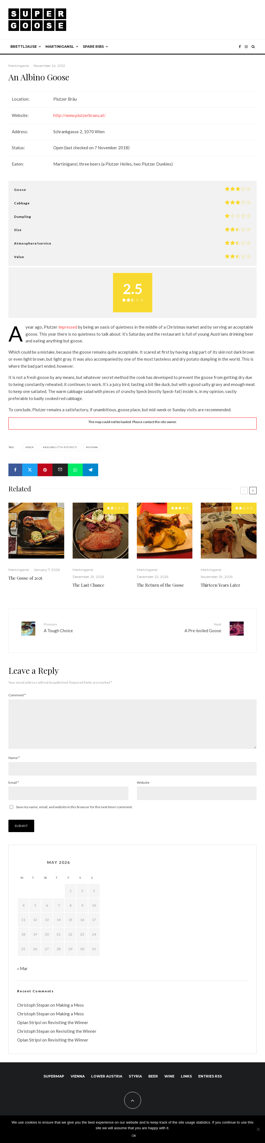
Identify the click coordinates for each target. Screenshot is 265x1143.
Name (14, 762)
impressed (67, 326)
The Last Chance (88, 585)
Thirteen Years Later (220, 585)
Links (186, 1081)
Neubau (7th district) (61, 447)
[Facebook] (240, 47)
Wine (169, 1081)
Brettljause (23, 46)
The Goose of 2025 (25, 577)
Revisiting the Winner (68, 1027)
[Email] (60, 470)
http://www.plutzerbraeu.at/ (79, 115)
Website (143, 787)
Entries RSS (210, 1081)
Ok (134, 1135)
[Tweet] (30, 470)
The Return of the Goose (160, 585)
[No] (258, 1129)
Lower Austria (106, 1081)
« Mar (22, 973)
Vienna (92, 447)
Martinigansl (59, 46)
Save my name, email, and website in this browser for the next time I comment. (74, 812)
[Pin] (45, 470)
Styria (135, 1081)
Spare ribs (93, 46)
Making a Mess (70, 1009)
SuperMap (53, 1081)
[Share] (15, 470)
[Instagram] (246, 47)
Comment (17, 691)
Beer (30, 447)
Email (13, 787)
